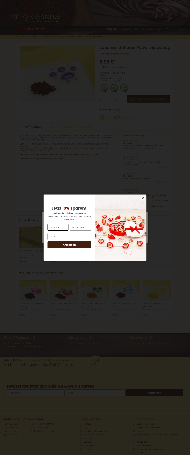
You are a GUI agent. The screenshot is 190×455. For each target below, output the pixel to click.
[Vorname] (58, 227)
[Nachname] (80, 227)
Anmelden (69, 244)
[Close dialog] (143, 198)
